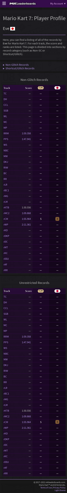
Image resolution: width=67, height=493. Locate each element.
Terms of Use (46, 487)
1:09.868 (27, 213)
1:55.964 (27, 218)
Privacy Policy (59, 487)
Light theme (60, 490)
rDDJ (6, 258)
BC (5, 173)
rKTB (6, 207)
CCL (6, 105)
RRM (6, 133)
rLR (5, 184)
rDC (6, 241)
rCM (6, 218)
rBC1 (6, 190)
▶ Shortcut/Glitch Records (18, 68)
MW (6, 156)
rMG (6, 196)
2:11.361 (27, 224)
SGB (6, 110)
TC (5, 93)
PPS (6, 139)
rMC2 (6, 213)
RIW (6, 167)
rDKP (6, 236)
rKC (6, 253)
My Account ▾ (58, 3)
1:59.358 (27, 133)
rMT (6, 247)
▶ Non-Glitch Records (16, 64)
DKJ (6, 162)
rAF (5, 264)
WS (5, 144)
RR (5, 179)
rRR (6, 270)
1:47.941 (27, 139)
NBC (6, 150)
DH (5, 99)
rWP (6, 224)
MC (5, 122)
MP (5, 127)
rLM (6, 201)
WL (5, 116)
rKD (6, 230)
